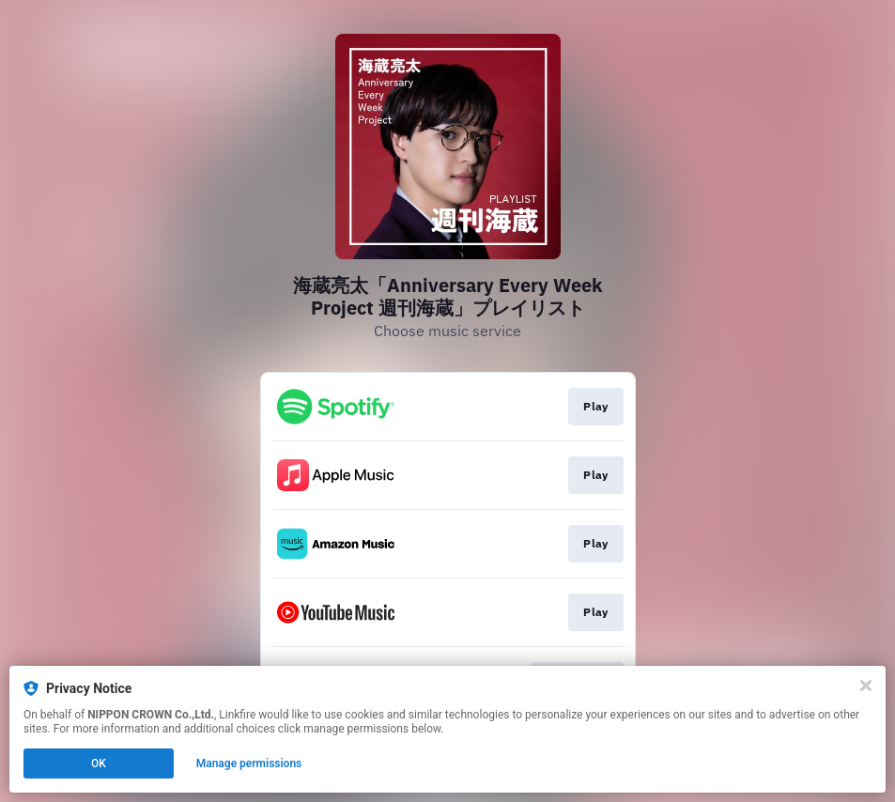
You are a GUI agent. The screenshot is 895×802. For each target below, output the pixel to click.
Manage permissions (249, 763)
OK (98, 763)
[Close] (866, 686)
